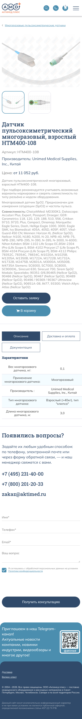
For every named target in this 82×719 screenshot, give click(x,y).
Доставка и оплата (61, 336)
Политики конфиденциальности (25, 571)
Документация (21, 347)
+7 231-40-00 (23, 474)
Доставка (7, 672)
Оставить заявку (26, 298)
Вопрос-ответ (9, 677)
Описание (21, 336)
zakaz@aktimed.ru (24, 494)
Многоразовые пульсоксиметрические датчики (35, 25)
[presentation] (30, 585)
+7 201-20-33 (22, 484)
